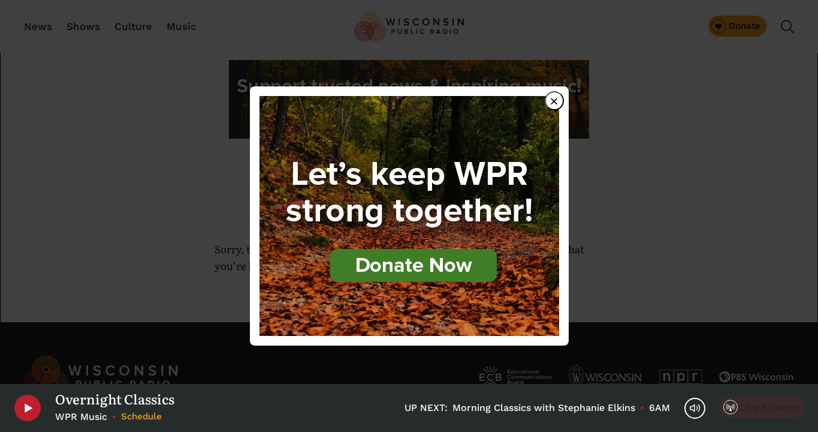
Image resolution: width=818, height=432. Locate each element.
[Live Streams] (762, 407)
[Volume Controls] (694, 408)
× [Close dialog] (554, 101)
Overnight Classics (114, 399)
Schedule (141, 416)
